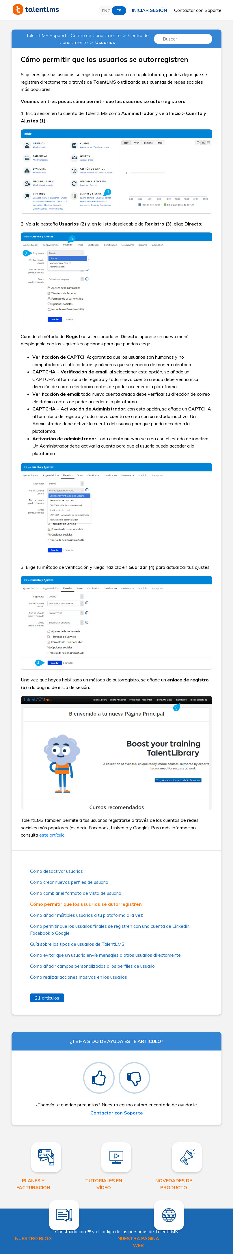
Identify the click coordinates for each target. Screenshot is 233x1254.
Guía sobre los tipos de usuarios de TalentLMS (77, 944)
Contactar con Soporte (197, 10)
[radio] (99, 1078)
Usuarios (105, 42)
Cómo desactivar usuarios (56, 871)
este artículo (52, 835)
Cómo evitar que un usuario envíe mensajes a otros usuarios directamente (105, 955)
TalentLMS (166, 1231)
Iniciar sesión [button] (149, 10)
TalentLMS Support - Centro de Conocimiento (73, 35)
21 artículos (47, 998)
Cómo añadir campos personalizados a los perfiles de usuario (92, 966)
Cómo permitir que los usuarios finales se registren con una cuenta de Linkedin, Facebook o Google (110, 929)
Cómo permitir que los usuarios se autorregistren (86, 904)
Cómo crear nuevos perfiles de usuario (69, 882)
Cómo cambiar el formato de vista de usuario (75, 893)
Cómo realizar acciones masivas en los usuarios (78, 977)
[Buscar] (183, 39)
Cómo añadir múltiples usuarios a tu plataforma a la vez (86, 915)
